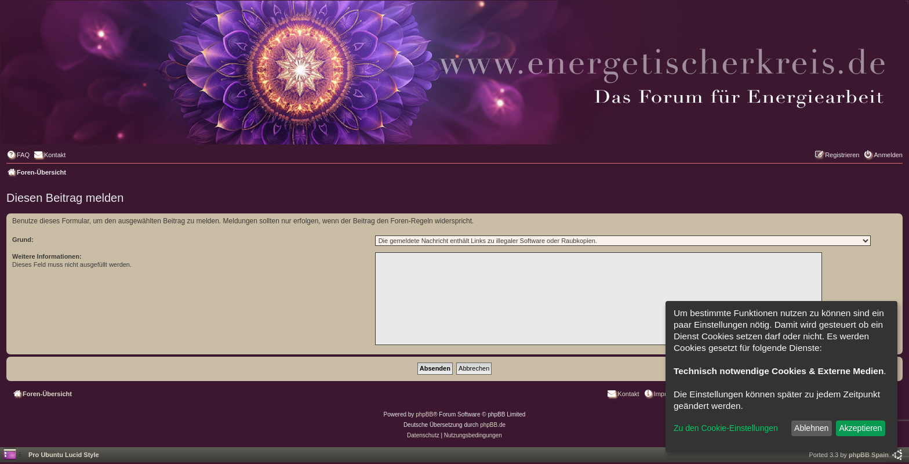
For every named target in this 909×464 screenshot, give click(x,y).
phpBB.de (493, 425)
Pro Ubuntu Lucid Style (63, 454)
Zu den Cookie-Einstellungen (726, 428)
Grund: (23, 239)
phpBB (424, 414)
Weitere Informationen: (47, 256)
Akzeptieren (860, 428)
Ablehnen (811, 428)
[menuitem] (18, 155)
